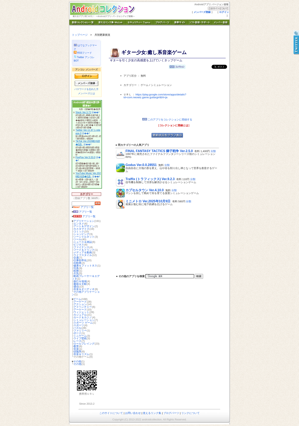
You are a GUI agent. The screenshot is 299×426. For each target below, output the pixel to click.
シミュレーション (84, 320)
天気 (76, 273)
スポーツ (79, 325)
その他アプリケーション (86, 293)
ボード (77, 333)
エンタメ (79, 223)
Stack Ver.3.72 (83, 112)
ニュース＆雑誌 (83, 241)
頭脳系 (77, 351)
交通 (76, 257)
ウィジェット (81, 312)
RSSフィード (83, 52)
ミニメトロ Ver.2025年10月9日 (148, 201)
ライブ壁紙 (80, 338)
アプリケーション (83, 220)
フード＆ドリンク (84, 249)
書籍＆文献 (80, 283)
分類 (213, 151)
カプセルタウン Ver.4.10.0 (145, 190)
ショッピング (81, 234)
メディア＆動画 (83, 252)
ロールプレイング (84, 343)
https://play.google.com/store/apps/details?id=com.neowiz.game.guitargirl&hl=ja (155, 96)
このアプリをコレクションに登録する (167, 119)
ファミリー (80, 330)
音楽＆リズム (81, 354)
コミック (79, 231)
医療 (76, 270)
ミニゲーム (80, 335)
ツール (77, 239)
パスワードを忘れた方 (86, 89)
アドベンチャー (83, 306)
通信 (76, 286)
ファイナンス (81, 247)
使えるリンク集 (152, 413)
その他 (77, 361)
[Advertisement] (167, 108)
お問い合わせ (133, 413)
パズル (77, 327)
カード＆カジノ (83, 317)
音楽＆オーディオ (84, 289)
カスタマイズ (81, 228)
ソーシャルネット (84, 236)
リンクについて (190, 413)
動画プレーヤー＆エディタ (86, 277)
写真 (76, 268)
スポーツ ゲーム (83, 322)
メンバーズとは (86, 93)
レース (77, 340)
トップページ (80, 34)
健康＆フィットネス (85, 265)
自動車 (77, 262)
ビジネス (79, 244)
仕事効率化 (80, 260)
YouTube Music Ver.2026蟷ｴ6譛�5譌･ (88, 175)
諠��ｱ (96, 112)
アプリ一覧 (83, 207)
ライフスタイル (83, 255)
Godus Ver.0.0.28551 (141, 165)
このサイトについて (111, 413)
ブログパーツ (171, 413)
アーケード (80, 301)
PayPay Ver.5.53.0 (86, 157)
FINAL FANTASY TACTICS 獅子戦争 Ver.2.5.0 (159, 151)
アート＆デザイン (84, 226)
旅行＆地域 (80, 281)
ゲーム (77, 299)
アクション (80, 304)
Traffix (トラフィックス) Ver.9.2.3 (150, 179)
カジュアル (80, 314)
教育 (76, 346)
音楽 (76, 348)
